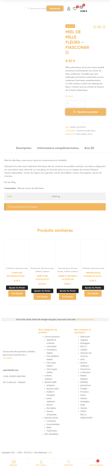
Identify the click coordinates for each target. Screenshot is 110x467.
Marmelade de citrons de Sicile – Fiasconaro (93, 274)
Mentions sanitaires (85, 319)
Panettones (35, 268)
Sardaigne (84, 401)
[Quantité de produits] (75, 103)
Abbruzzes (85, 336)
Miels (93, 131)
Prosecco (84, 392)
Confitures (10, 268)
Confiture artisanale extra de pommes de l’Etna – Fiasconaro (16, 274)
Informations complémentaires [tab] (58, 148)
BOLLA (83, 346)
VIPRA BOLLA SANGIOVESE (86, 414)
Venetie (83, 408)
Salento (83, 398)
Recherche (55, 8)
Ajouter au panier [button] (17, 287)
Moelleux (84, 382)
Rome (83, 395)
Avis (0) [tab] (89, 148)
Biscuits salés (53, 388)
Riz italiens (51, 408)
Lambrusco (85, 372)
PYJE (50, 452)
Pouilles (83, 388)
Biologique (85, 343)
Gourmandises (64, 268)
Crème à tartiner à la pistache (67, 278)
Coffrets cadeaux (42, 271)
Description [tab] (24, 148)
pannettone (85, 385)
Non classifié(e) (51, 434)
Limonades (51, 346)
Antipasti (51, 385)
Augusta (84, 340)
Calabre (83, 350)
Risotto (50, 405)
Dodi (82, 359)
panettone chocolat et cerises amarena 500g (42, 278)
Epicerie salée (50, 382)
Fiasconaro (81, 134)
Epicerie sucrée (83, 131)
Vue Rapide (16, 293)
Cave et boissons (52, 336)
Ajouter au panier (87, 111)
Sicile (90, 134)
